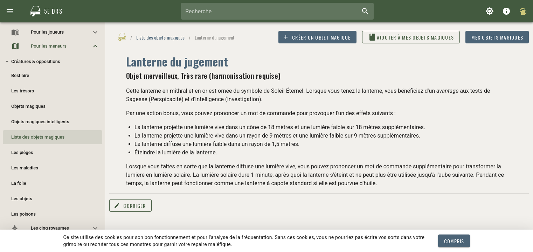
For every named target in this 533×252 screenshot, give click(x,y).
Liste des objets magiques (160, 37)
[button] (52, 32)
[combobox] (277, 11)
